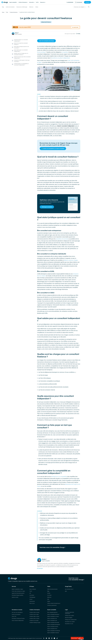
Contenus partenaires (52, 605)
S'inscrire (87, 2)
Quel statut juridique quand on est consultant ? (21, 47)
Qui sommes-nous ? (69, 589)
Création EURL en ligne (34, 618)
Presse (31, 599)
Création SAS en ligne (34, 614)
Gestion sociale (15, 597)
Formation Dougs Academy (17, 595)
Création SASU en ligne (34, 612)
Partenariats (32, 601)
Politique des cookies (69, 615)
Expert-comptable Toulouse (53, 632)
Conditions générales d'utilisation (69, 612)
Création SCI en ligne (34, 620)
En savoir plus (75, 27)
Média (48, 586)
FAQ (48, 599)
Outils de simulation (10, 7)
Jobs (66, 591)
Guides (48, 593)
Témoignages (32, 597)
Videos (48, 601)
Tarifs (31, 591)
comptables (65, 52)
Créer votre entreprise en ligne (18, 591)
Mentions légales (68, 617)
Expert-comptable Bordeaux (53, 614)
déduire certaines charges (71, 260)
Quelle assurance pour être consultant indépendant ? (22, 57)
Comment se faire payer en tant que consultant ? (21, 61)
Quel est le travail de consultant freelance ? (21, 43)
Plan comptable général (52, 612)
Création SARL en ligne (34, 616)
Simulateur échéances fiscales (18, 618)
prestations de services (62, 239)
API (30, 593)
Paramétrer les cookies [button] (70, 621)
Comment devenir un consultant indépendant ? (21, 40)
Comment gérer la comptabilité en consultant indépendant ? (21, 64)
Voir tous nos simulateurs (17, 612)
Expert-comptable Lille (52, 618)
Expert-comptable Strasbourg (53, 630)
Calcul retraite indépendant (18, 620)
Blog (3, 7)
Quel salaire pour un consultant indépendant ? (21, 50)
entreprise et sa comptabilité (59, 476)
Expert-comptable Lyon (52, 620)
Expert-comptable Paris (52, 628)
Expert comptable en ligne (17, 589)
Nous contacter (33, 589)
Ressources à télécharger (22, 7)
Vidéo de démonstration (52, 589)
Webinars (31, 7)
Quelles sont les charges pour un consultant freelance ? (21, 54)
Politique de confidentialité (70, 619)
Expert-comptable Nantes (52, 626)
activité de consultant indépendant (60, 58)
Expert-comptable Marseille (53, 622)
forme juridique (41, 52)
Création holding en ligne (35, 622)
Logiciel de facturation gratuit (18, 593)
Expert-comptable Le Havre (53, 616)
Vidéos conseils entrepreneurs (53, 603)
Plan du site (32, 603)
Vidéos (36, 7)
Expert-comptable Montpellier (53, 624)
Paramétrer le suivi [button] (69, 623)
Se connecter (79, 2)
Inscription (32, 595)
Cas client (49, 595)
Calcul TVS (14, 616)
